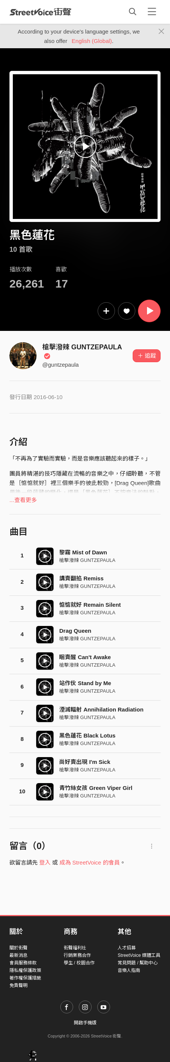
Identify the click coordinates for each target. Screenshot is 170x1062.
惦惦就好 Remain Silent (90, 604)
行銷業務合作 (77, 955)
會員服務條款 (23, 963)
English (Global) (92, 41)
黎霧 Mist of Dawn (83, 552)
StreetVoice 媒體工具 (139, 955)
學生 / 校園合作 (79, 963)
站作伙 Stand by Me (85, 683)
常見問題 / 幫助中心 (138, 963)
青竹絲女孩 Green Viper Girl (95, 788)
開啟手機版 (85, 1022)
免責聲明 (18, 985)
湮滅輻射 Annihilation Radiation (101, 709)
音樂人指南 (129, 970)
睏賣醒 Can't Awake (85, 657)
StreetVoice (40, 11)
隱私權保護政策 (25, 970)
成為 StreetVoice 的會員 (90, 862)
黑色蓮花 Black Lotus (87, 735)
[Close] (161, 31)
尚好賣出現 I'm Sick (84, 762)
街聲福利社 (75, 947)
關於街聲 (18, 947)
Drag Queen (75, 630)
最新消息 (18, 955)
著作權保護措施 (25, 978)
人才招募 (127, 947)
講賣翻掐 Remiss (81, 578)
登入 (45, 862)
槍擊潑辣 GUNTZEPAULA (87, 560)
